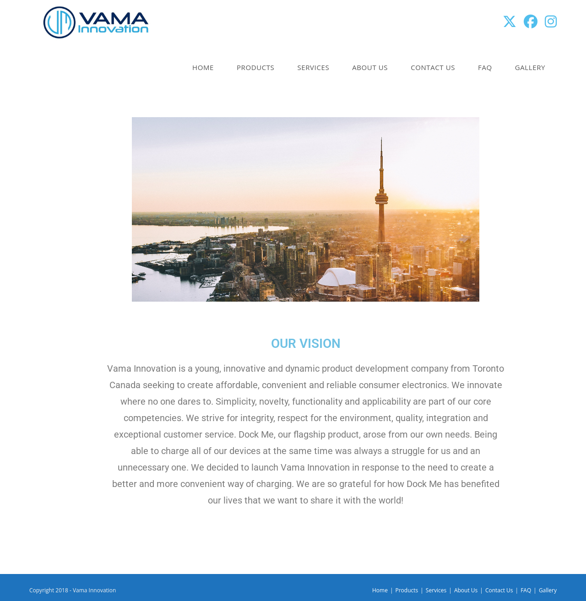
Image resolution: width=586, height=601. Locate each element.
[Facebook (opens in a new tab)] (530, 21)
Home (380, 590)
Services (436, 590)
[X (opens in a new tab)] (509, 21)
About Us (465, 590)
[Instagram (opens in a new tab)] (550, 21)
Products (406, 590)
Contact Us (499, 590)
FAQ (526, 590)
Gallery (548, 590)
